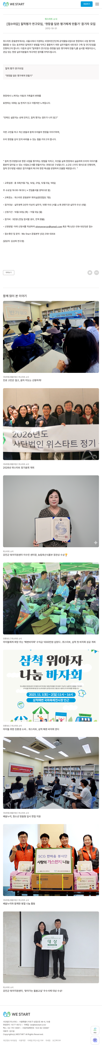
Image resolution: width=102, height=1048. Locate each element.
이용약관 (22, 1040)
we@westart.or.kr (38, 1025)
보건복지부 (56, 1040)
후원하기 (86, 4)
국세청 (47, 1040)
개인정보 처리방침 (10, 1040)
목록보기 (9, 272)
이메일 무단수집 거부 (35, 1040)
